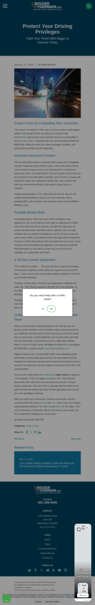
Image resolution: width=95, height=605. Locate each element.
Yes (51, 308)
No (43, 308)
